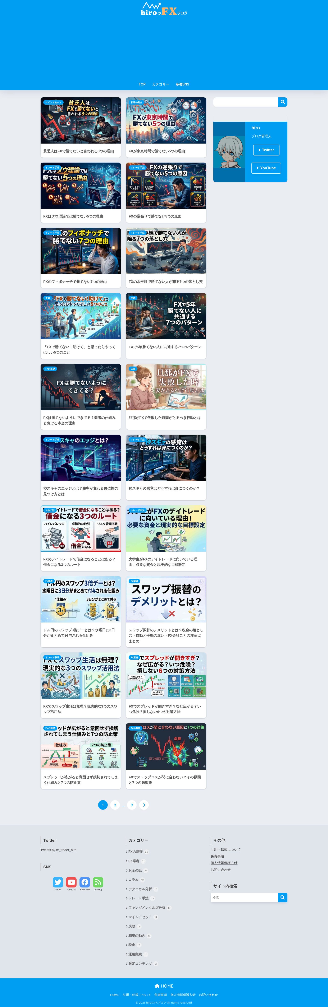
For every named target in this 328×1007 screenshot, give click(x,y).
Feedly (98, 889)
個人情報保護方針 (224, 863)
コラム (136, 879)
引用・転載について (226, 849)
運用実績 (138, 954)
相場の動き (136, 102)
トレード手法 (52, 167)
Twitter (268, 150)
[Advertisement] (164, 48)
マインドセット (53, 102)
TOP (142, 84)
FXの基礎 (50, 368)
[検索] (282, 897)
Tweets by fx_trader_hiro (58, 850)
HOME (164, 986)
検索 (282, 102)
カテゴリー (160, 84)
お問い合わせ (221, 869)
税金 (135, 945)
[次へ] (144, 805)
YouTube (268, 168)
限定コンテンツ (143, 963)
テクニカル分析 (143, 889)
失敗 (47, 298)
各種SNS (182, 84)
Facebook (85, 889)
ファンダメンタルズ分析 (150, 907)
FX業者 (49, 581)
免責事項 (217, 856)
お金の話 (50, 510)
